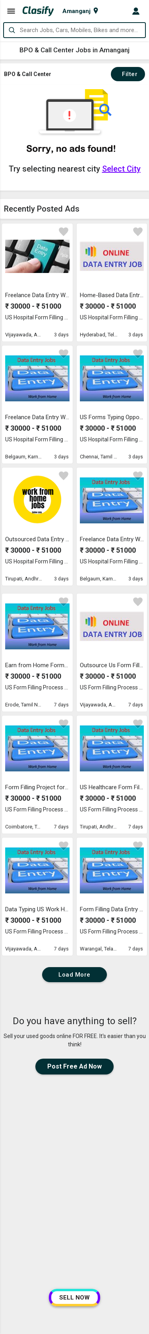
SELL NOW (74, 1297)
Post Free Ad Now (74, 1066)
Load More (74, 974)
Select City (121, 169)
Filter (127, 74)
